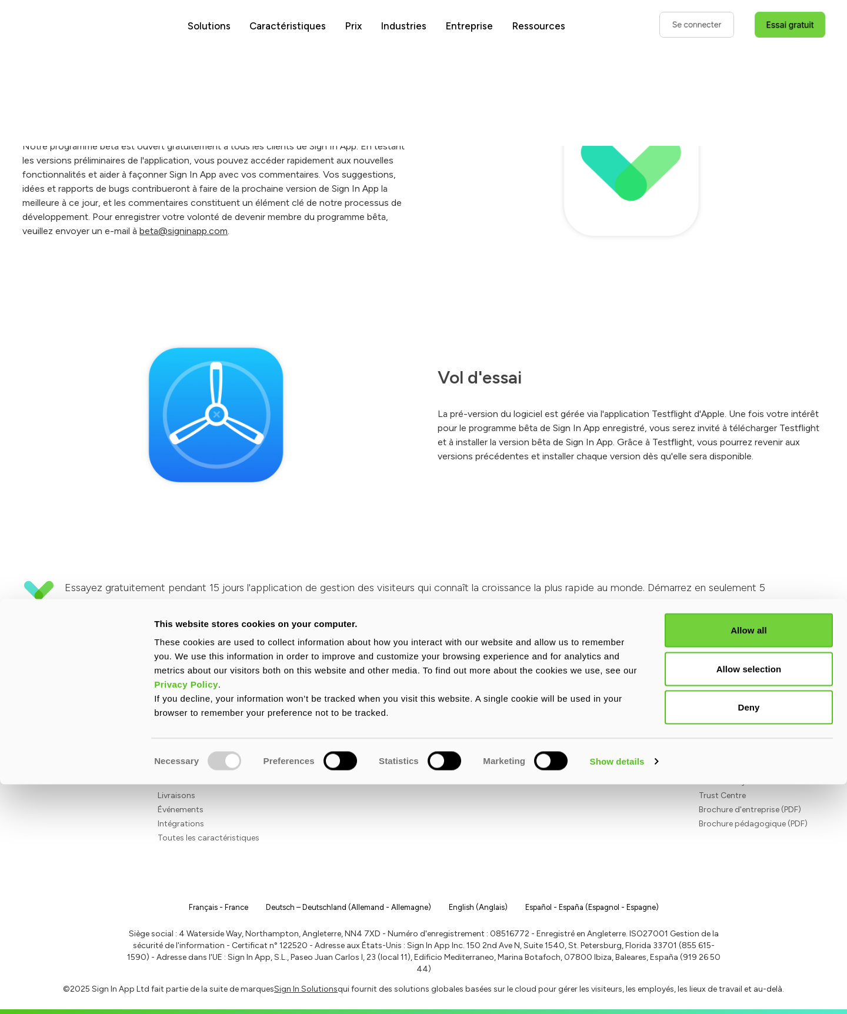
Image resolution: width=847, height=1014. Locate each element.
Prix (353, 26)
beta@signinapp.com (183, 230)
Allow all (749, 860)
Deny (748, 937)
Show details (617, 991)
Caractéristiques (287, 26)
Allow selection (749, 898)
